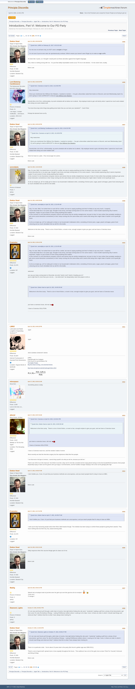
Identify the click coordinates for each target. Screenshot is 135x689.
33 (30, 35)
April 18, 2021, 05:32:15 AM (35, 547)
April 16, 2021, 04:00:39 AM (35, 200)
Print (124, 35)
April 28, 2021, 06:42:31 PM (35, 587)
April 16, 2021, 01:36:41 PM (35, 242)
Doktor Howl (14, 41)
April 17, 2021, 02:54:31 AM (35, 381)
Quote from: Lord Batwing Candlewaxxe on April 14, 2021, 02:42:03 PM (50, 128)
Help (112, 686)
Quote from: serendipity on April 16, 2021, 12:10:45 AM (46, 204)
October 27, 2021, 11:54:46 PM (36, 628)
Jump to (100, 675)
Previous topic (113, 30)
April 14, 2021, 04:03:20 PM (35, 124)
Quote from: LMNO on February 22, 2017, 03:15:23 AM (46, 45)
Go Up (10, 667)
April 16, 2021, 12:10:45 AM (35, 167)
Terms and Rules (118, 686)
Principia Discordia (18, 7)
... (24, 35)
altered (12, 415)
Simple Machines (20, 686)
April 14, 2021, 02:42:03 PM (35, 81)
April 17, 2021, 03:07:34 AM (35, 415)
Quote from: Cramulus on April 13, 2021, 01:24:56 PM (46, 86)
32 (28, 35)
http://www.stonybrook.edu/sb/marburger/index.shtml (42, 368)
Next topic (122, 30)
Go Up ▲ (126, 686)
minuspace (14, 381)
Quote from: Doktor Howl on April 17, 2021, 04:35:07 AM (46, 515)
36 (38, 35)
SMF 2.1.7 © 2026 (11, 686)
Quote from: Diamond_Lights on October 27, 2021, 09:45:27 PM (48, 632)
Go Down (11, 35)
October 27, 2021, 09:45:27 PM (36, 607)
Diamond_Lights (16, 608)
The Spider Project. (33, 363)
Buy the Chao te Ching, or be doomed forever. (40, 364)
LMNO (12, 326)
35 (36, 35)
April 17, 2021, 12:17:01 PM (35, 511)
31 (26, 35)
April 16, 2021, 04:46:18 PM (35, 326)
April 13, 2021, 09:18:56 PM (35, 41)
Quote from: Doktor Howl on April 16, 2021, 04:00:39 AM (46, 287)
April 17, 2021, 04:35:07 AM (35, 470)
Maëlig (12, 588)
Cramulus (13, 242)
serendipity (14, 167)
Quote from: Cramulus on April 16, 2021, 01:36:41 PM (46, 419)
